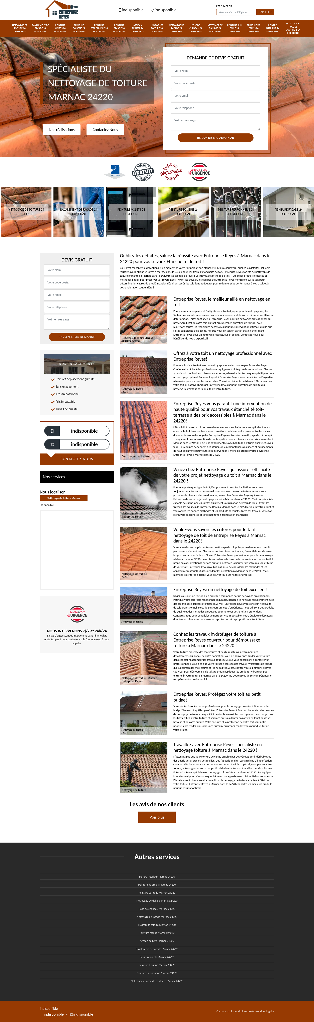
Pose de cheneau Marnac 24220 (157, 909)
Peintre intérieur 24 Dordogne (272, 28)
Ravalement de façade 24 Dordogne (40, 28)
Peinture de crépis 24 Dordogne (253, 28)
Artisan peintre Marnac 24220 (157, 941)
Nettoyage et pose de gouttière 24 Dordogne (293, 28)
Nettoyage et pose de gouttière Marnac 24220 (157, 981)
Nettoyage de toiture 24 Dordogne (19, 28)
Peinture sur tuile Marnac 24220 (157, 892)
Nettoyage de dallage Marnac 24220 (157, 900)
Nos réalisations (61, 129)
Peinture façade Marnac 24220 (157, 933)
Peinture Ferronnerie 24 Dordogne (99, 28)
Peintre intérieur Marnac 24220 (157, 876)
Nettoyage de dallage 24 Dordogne (214, 28)
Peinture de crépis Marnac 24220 (157, 884)
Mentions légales (264, 1011)
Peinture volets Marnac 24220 (157, 957)
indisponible (131, 10)
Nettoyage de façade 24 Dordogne (176, 28)
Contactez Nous (105, 129)
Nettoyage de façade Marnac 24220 (157, 917)
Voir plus (157, 817)
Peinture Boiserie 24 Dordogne (79, 28)
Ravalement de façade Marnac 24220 (157, 949)
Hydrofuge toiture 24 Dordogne (157, 28)
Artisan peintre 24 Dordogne (138, 28)
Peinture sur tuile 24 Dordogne (234, 28)
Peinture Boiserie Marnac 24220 (157, 965)
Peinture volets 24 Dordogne (60, 28)
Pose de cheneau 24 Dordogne (195, 28)
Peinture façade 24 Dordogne (119, 28)
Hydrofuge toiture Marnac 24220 (157, 925)
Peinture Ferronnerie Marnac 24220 (157, 973)
